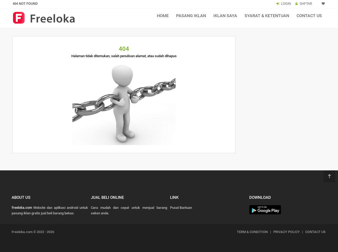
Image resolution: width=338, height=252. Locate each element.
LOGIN (286, 4)
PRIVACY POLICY (286, 232)
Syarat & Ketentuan (267, 15)
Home (163, 15)
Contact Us (309, 15)
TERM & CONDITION (252, 232)
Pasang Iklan (191, 15)
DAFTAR (306, 4)
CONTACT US (315, 232)
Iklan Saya (225, 15)
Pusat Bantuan (181, 208)
